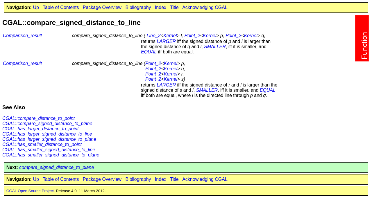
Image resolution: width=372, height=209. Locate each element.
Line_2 (154, 35)
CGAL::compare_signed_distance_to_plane (47, 123)
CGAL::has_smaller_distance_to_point (42, 144)
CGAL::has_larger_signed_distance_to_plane (49, 139)
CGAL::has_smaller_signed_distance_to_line (48, 149)
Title (174, 7)
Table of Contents (61, 7)
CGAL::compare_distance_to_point (38, 118)
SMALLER (215, 46)
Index (160, 7)
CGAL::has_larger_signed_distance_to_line (47, 133)
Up (36, 7)
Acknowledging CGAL (205, 7)
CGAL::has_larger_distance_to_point (40, 128)
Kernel (170, 35)
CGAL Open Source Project (30, 191)
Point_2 (192, 35)
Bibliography (138, 7)
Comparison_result (22, 35)
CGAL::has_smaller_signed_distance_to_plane (50, 154)
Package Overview (102, 7)
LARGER (166, 41)
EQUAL (149, 51)
